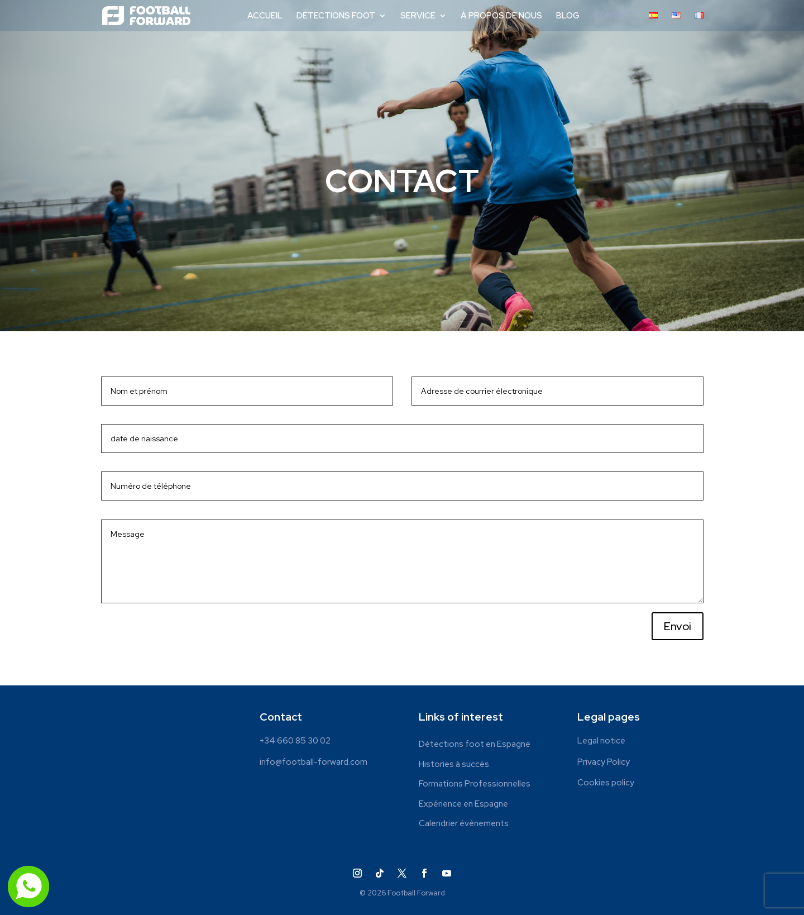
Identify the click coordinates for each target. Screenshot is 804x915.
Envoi (677, 626)
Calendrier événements (464, 823)
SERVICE (418, 16)
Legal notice (601, 740)
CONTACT (614, 16)
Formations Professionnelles (474, 784)
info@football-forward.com (313, 762)
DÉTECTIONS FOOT (335, 16)
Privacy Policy (603, 762)
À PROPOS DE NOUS (501, 16)
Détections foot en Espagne (474, 744)
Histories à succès (454, 764)
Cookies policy (605, 782)
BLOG (568, 16)
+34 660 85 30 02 (295, 740)
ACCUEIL (265, 16)
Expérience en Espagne (463, 804)
